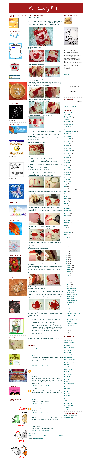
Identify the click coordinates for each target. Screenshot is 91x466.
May (68, 278)
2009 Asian (66, 119)
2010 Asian (66, 126)
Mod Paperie (67, 386)
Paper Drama (67, 391)
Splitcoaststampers (68, 417)
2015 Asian (66, 157)
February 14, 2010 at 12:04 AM (41, 430)
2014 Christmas (67, 153)
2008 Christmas (67, 114)
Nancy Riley (67, 388)
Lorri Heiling (67, 376)
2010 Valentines (67, 133)
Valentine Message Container (73, 313)
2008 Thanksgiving (68, 117)
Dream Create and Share (69, 359)
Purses (65, 224)
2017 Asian (66, 165)
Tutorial (66, 237)
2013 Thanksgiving (68, 150)
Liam (33, 355)
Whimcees (66, 407)
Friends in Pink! (70, 302)
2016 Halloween (67, 164)
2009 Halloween (67, 123)
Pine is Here (67, 393)
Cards (65, 191)
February (69, 284)
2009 (67, 330)
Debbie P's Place (68, 355)
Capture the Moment (68, 349)
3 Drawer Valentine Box (72, 323)
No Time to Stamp (68, 390)
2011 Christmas (67, 136)
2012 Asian (66, 140)
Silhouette (66, 229)
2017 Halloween (67, 169)
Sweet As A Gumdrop (69, 398)
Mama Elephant (67, 210)
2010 (67, 263)
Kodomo (66, 205)
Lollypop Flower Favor (72, 296)
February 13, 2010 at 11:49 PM (41, 422)
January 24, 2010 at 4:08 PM (40, 412)
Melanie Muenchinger (69, 383)
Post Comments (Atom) (39, 438)
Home (45, 435)
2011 (67, 261)
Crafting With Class (68, 350)
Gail (32, 399)
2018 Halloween (67, 176)
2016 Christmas (67, 162)
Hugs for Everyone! (71, 315)
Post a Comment (31, 433)
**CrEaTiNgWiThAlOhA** (37, 348)
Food (65, 200)
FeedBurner (76, 94)
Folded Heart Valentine (72, 300)
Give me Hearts (70, 292)
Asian (65, 184)
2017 (67, 249)
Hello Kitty (66, 201)
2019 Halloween (67, 181)
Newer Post (30, 435)
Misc (65, 217)
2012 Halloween (67, 143)
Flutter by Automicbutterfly (70, 362)
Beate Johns (67, 344)
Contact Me (66, 74)
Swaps (65, 234)
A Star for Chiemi (68, 340)
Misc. (65, 218)
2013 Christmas (67, 147)
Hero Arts (66, 203)
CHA (65, 193)
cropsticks (34, 369)
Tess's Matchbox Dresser (72, 288)
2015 (67, 253)
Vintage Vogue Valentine (72, 308)
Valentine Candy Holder (72, 319)
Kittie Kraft (66, 371)
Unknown (34, 406)
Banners (66, 188)
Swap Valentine (70, 325)
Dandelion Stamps (68, 194)
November (69, 267)
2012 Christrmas (68, 141)
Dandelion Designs (68, 354)
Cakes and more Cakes (69, 189)
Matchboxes (67, 213)
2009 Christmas (67, 121)
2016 (67, 251)
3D (65, 183)
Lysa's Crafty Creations (69, 378)
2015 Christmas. (68, 159)
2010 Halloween (67, 129)
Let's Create (67, 373)
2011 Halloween (67, 138)
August (68, 273)
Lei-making (66, 208)
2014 (67, 255)
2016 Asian (66, 160)
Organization (67, 220)
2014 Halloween (67, 155)
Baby (65, 186)
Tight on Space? (70, 306)
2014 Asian (66, 152)
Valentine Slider (70, 327)
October (69, 269)
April (68, 280)
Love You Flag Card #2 (72, 294)
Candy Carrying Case (71, 290)
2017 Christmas (67, 167)
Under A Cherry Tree (68, 403)
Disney (65, 196)
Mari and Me (67, 212)
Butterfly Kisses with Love (70, 347)
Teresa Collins (67, 236)
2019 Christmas (67, 179)
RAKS (65, 225)
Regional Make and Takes (72, 304)
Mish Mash (66, 385)
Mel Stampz (67, 381)
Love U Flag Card (33, 17)
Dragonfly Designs (68, 357)
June (68, 277)
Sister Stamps (67, 230)
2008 (67, 332)
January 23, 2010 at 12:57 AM (40, 385)
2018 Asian (66, 172)
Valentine (66, 239)
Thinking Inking (67, 402)
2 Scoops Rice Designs (69, 112)
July (68, 275)
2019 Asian (66, 177)
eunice (33, 388)
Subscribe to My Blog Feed (70, 106)
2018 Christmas (67, 174)
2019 (67, 246)
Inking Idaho (67, 367)
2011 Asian (66, 135)
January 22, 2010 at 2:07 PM (40, 365)
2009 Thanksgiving (68, 124)
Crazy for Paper (67, 352)
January (69, 286)
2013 (67, 257)
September (69, 271)
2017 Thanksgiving (68, 171)
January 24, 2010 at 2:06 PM (40, 403)
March (68, 282)
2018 (67, 247)
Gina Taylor (66, 364)
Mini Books (66, 215)
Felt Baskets (69, 321)
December (69, 265)
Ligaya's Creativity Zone (69, 374)
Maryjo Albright (67, 379)
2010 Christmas (67, 128)
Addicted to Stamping (69, 342)
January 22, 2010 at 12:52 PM (40, 352)
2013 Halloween (67, 148)
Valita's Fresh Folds (68, 405)
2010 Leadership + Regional (70, 131)
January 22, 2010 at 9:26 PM (40, 373)
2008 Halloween (67, 116)
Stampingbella (67, 232)
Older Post (60, 435)
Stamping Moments (68, 397)
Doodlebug (66, 198)
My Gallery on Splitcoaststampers (71, 415)
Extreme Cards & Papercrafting (71, 361)
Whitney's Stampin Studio (70, 409)
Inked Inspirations (68, 366)
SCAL (65, 227)
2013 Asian (66, 145)
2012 (67, 259)
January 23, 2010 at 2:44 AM (40, 395)
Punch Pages (67, 222)
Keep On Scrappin (68, 369)
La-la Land (66, 206)
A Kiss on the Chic (68, 338)
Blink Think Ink (67, 345)
